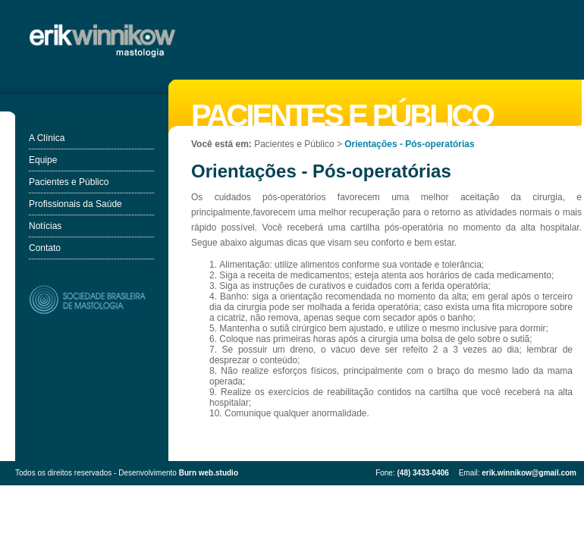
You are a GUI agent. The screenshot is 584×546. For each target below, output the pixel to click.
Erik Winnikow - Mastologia (104, 40)
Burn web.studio (208, 473)
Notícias (45, 226)
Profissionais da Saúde (75, 204)
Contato (45, 248)
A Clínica (46, 138)
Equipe (43, 160)
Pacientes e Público (68, 182)
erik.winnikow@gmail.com (529, 473)
